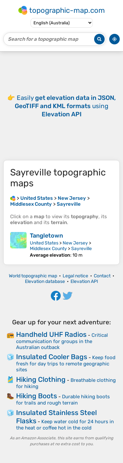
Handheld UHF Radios (51, 334)
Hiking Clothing (41, 379)
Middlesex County (48, 248)
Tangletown (46, 235)
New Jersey (75, 243)
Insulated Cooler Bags (51, 357)
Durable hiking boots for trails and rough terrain (63, 400)
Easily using (65, 106)
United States (44, 243)
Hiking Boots (36, 396)
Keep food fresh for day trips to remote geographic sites (65, 364)
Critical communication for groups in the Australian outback (62, 341)
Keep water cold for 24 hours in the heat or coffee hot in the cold (65, 425)
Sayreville (81, 248)
